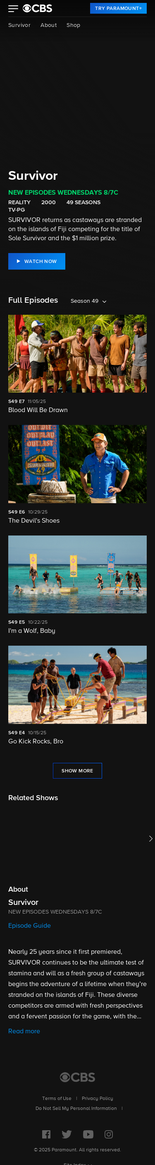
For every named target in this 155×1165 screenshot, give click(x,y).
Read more (24, 1031)
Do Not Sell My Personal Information (76, 1108)
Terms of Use (57, 1098)
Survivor (19, 25)
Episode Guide (29, 926)
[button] (13, 9)
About (49, 25)
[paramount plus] (37, 8)
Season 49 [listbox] (84, 301)
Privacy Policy (97, 1098)
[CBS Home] (77, 1077)
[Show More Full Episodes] (77, 771)
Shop (74, 25)
